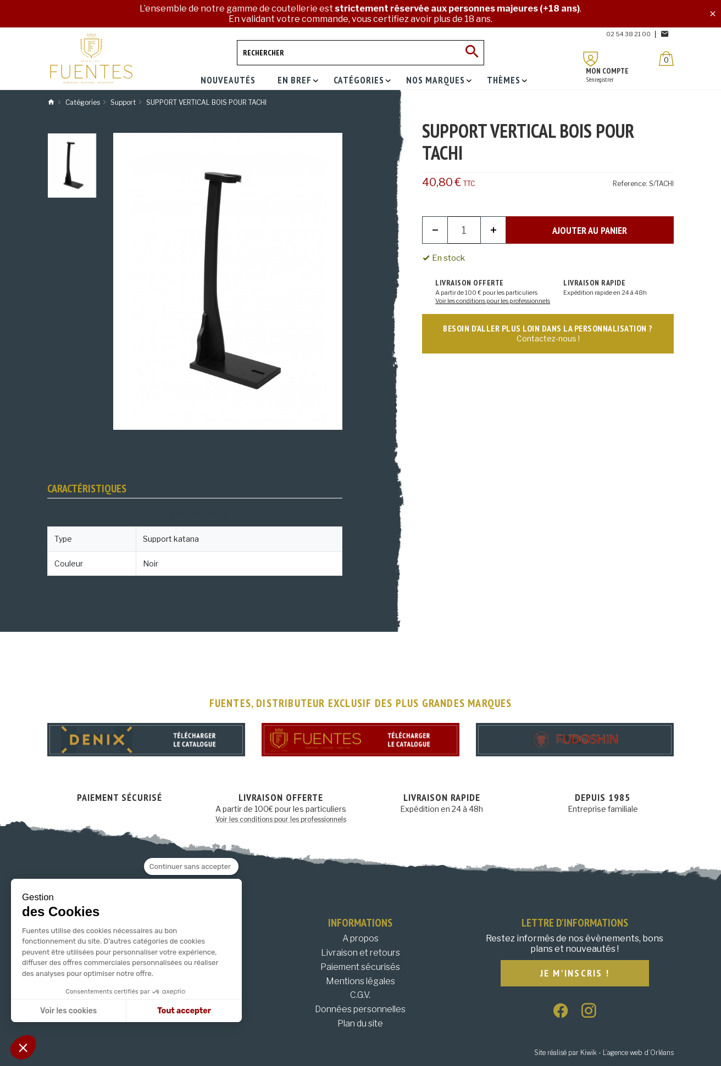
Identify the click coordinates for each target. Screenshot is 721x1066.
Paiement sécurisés (360, 967)
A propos (360, 938)
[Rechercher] (360, 52)
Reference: (630, 183)
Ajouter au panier (589, 230)
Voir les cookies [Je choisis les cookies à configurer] (68, 1010)
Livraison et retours (360, 952)
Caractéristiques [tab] (86, 488)
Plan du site (360, 1023)
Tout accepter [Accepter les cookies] (184, 1010)
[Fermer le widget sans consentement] (191, 867)
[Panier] (666, 58)
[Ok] (471, 52)
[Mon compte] (590, 59)
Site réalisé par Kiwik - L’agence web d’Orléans (604, 1052)
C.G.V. (360, 995)
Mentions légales (360, 981)
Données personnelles (360, 1009)
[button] (23, 1047)
